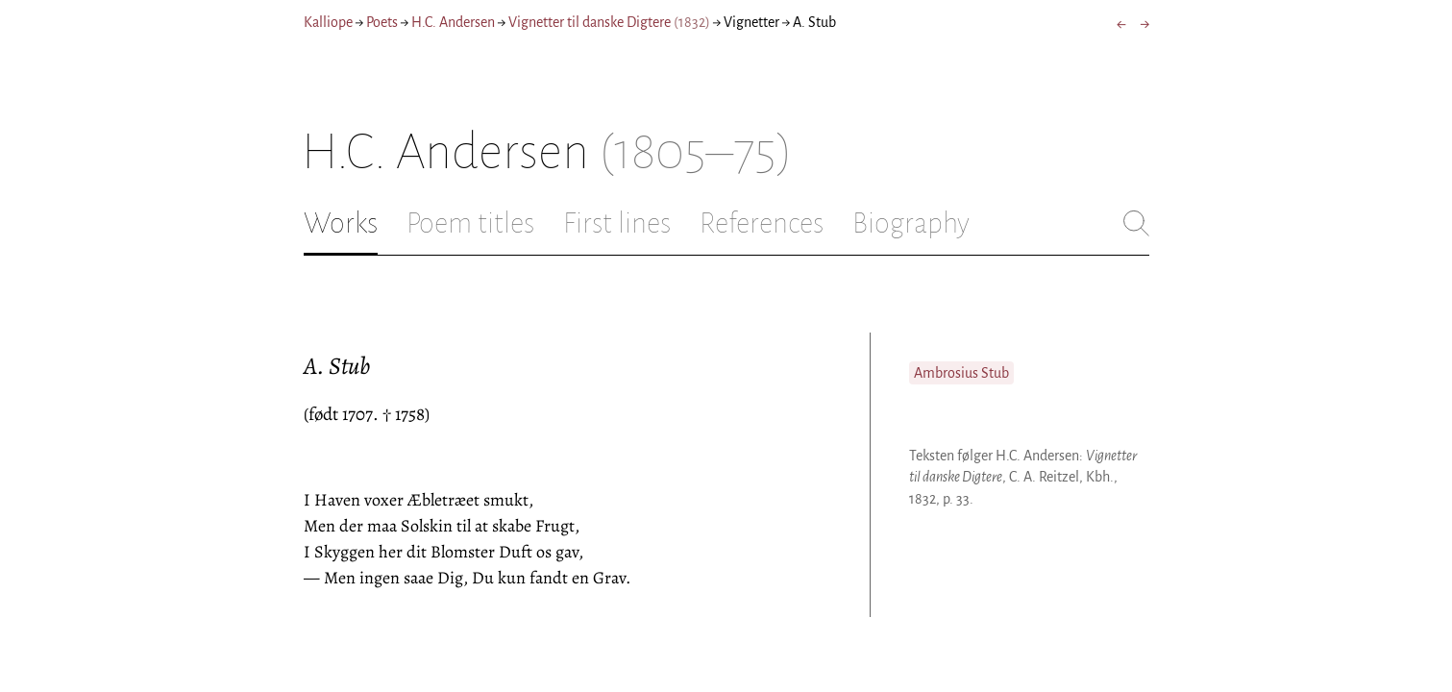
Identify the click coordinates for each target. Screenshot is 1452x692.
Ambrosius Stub (961, 373)
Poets (382, 22)
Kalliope (328, 22)
